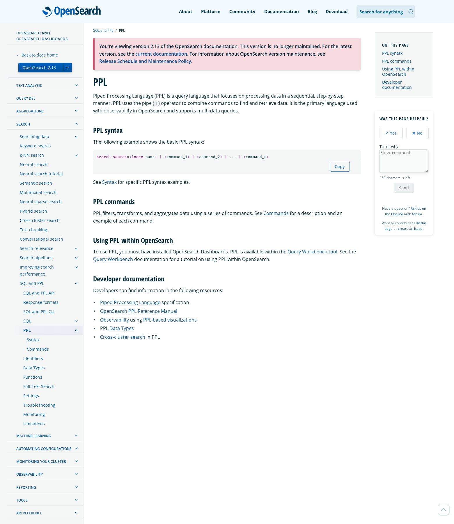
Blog (312, 11)
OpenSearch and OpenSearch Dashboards (42, 35)
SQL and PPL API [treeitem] (39, 293)
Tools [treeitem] (22, 500)
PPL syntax (392, 53)
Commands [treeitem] (38, 349)
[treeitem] (76, 85)
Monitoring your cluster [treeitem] (41, 461)
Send (404, 187)
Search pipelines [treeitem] (36, 257)
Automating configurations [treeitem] (44, 448)
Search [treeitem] (23, 124)
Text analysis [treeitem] (29, 85)
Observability (114, 320)
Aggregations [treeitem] (30, 111)
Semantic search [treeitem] (36, 183)
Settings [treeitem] (31, 395)
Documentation (281, 11)
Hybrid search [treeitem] (33, 211)
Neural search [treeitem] (33, 164)
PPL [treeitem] (27, 330)
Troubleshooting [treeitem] (39, 405)
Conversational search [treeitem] (41, 239)
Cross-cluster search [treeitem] (40, 220)
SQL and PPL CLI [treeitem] (38, 311)
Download (337, 11)
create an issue (410, 228)
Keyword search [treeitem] (35, 146)
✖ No (417, 133)
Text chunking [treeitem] (33, 229)
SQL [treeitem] (27, 321)
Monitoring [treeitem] (34, 414)
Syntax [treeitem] (33, 340)
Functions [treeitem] (32, 377)
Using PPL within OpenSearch (398, 71)
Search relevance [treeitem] (36, 248)
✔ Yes (391, 133)
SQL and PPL (103, 30)
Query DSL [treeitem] (26, 98)
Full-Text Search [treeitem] (38, 386)
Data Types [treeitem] (34, 367)
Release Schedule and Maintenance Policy (145, 61)
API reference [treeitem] (29, 513)
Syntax (109, 182)
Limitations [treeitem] (34, 423)
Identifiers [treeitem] (33, 358)
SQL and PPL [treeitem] (32, 283)
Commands (276, 213)
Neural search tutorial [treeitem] (41, 174)
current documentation (161, 54)
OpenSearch (73, 12)
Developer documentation (397, 84)
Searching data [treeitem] (34, 136)
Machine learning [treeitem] (33, 435)
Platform (211, 11)
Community (242, 11)
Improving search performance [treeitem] (37, 270)
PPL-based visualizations (170, 320)
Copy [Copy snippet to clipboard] (340, 166)
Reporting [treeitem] (26, 487)
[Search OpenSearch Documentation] (386, 11)
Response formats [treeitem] (40, 302)
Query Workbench (113, 259)
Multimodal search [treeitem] (38, 192)
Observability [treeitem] (29, 474)
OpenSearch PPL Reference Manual (138, 311)
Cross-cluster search (122, 337)
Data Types (121, 328)
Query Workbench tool (312, 251)
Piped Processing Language (130, 302)
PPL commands (397, 61)
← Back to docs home (37, 55)
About (185, 11)
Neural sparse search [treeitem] (41, 201)
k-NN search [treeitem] (32, 155)
